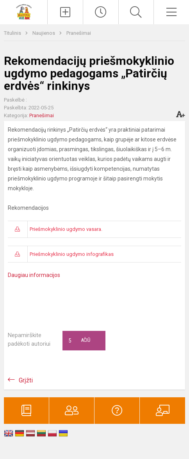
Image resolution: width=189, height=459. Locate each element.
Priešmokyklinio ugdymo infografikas (72, 254)
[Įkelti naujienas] (65, 12)
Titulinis (13, 33)
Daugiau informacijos (34, 275)
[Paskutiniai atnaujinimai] (100, 12)
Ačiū (79, 340)
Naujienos (44, 33)
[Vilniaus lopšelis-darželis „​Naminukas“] (24, 11)
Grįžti (26, 380)
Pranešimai (78, 33)
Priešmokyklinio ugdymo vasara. (66, 229)
